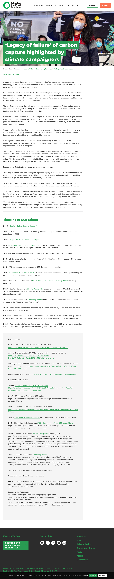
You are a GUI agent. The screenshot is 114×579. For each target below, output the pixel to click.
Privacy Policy (84, 544)
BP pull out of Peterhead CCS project (25, 240)
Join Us (105, 5)
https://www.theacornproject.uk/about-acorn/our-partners (54, 374)
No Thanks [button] (102, 575)
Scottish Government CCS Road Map (24, 245)
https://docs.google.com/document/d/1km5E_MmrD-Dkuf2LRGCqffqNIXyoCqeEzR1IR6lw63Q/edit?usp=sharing (31, 356)
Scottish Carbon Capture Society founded (26, 226)
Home (5, 69)
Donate (92, 5)
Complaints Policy (86, 548)
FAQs (79, 552)
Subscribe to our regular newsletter (12, 545)
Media (80, 556)
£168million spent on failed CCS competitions (50, 281)
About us (81, 536)
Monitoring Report (35, 299)
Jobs (79, 540)
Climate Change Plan (35, 289)
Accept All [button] (93, 575)
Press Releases (15, 69)
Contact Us (82, 559)
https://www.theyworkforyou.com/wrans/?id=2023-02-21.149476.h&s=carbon (38, 347)
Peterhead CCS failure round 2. (22, 273)
